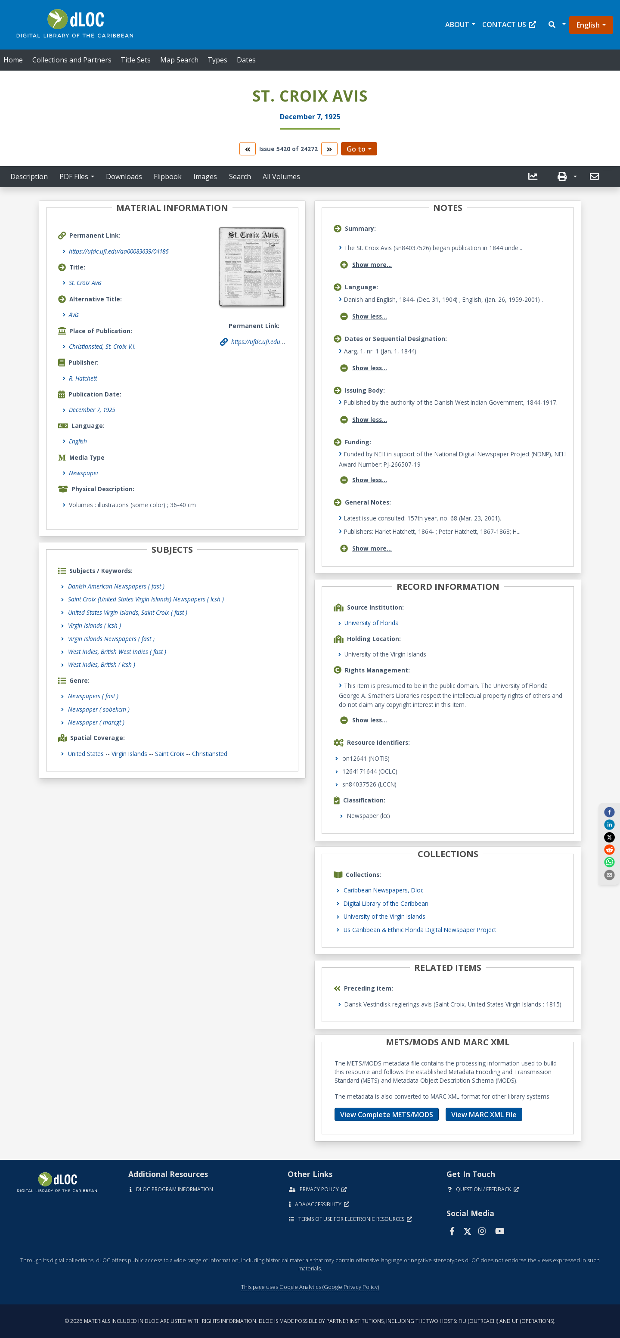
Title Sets (136, 60)
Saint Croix (169, 754)
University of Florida (371, 623)
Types (217, 60)
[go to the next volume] (329, 148)
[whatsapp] (609, 861)
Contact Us (509, 24)
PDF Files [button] (73, 176)
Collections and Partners (72, 60)
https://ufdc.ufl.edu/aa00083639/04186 (118, 251)
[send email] (609, 874)
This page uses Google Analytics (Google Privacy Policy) (310, 1287)
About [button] (457, 24)
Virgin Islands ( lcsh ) (94, 625)
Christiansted (209, 754)
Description (29, 176)
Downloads (124, 176)
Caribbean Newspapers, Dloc (383, 890)
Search (240, 176)
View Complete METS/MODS (386, 1114)
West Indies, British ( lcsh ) (101, 664)
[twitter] (609, 836)
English (588, 25)
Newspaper (84, 473)
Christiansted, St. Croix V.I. (102, 346)
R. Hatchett (83, 378)
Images (205, 176)
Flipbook (168, 176)
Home (13, 60)
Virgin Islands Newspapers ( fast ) (111, 639)
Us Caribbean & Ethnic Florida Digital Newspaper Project (420, 930)
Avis (74, 314)
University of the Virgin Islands (384, 916)
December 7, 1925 (92, 410)
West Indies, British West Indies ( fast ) (117, 651)
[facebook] (609, 812)
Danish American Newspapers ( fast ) (116, 586)
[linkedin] (609, 824)
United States (86, 754)
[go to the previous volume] (247, 148)
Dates (246, 60)
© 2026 (310, 1321)
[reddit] (609, 849)
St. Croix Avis (85, 283)
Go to (356, 149)
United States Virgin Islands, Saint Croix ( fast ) (127, 612)
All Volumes (281, 176)
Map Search (179, 60)
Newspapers (93, 696)
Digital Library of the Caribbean (386, 903)
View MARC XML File (484, 1114)
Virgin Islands (129, 754)
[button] (556, 25)
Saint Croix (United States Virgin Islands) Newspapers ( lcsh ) (146, 599)
